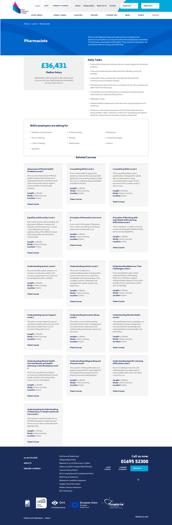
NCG (146, 517)
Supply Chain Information (69, 484)
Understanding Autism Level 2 (41, 266)
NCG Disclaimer (65, 491)
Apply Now (150, 6)
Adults (27, 463)
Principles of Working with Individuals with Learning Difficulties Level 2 (125, 220)
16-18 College (30, 458)
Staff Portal (108, 468)
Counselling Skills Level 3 (125, 169)
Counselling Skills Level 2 (82, 169)
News (127, 15)
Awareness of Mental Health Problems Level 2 (40, 170)
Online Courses (32, 468)
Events (141, 15)
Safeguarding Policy (67, 459)
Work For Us (102, 6)
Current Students (60, 6)
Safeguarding (88, 6)
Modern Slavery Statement (70, 487)
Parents (155, 15)
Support (94, 15)
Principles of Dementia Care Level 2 (85, 219)
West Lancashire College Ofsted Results (75, 466)
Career (34, 24)
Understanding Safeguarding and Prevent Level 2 (85, 362)
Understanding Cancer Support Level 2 (41, 316)
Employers (129, 6)
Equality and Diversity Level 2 (41, 217)
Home (26, 24)
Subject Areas (60, 15)
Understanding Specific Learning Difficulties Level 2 (128, 362)
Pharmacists (45, 24)
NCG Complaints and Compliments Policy (76, 473)
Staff (46, 6)
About (77, 6)
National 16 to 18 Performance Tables (74, 463)
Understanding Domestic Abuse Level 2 (84, 316)
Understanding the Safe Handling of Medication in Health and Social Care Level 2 (43, 411)
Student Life (111, 15)
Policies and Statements (69, 456)
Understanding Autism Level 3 (84, 266)
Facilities (78, 15)
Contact (112, 6)
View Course (35, 204)
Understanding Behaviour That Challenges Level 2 (127, 267)
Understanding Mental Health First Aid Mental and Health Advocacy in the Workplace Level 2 (42, 364)
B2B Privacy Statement (68, 477)
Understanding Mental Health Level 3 (126, 316)
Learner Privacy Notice (68, 470)
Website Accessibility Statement (72, 480)
